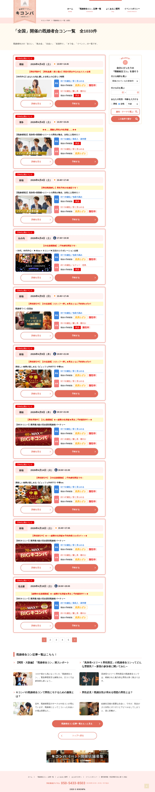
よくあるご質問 (113, 10)
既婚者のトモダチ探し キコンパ (24, 12)
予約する (76, 104)
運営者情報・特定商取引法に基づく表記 (114, 777)
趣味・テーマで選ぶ (127, 111)
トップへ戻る (78, 737)
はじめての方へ (77, 777)
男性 (114, 104)
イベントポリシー (132, 10)
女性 (121, 104)
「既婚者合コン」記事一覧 (89, 10)
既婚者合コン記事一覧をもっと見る (76, 725)
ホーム (70, 10)
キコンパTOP (45, 20)
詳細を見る (36, 104)
